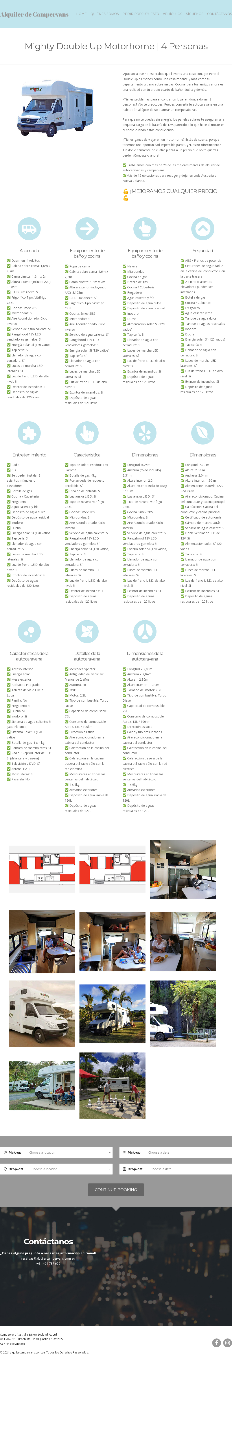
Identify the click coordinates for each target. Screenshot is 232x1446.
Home (81, 16)
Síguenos (194, 16)
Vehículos (172, 16)
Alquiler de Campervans (34, 16)
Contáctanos (219, 16)
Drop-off (16, 1173)
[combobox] (69, 1156)
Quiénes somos (104, 16)
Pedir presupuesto (141, 16)
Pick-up (15, 1156)
